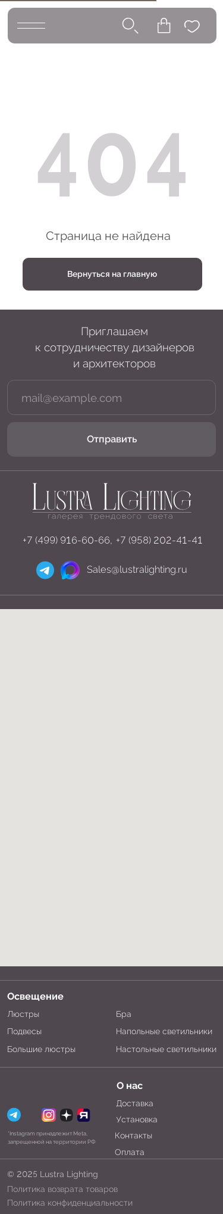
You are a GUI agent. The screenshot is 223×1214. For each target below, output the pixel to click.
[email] (111, 397)
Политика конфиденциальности (70, 1202)
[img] (111, 500)
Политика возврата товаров (62, 1189)
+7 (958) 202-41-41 (159, 540)
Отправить (112, 439)
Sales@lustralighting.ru (137, 569)
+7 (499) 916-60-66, (67, 540)
